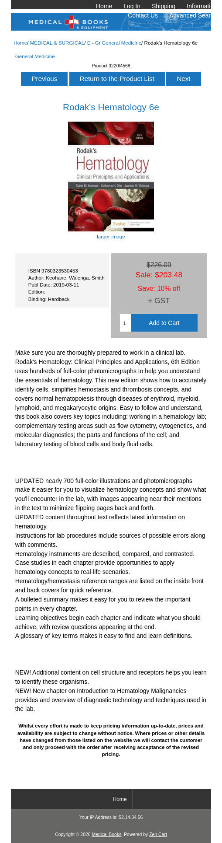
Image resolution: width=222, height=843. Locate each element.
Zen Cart (158, 834)
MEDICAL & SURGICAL (57, 42)
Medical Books (106, 834)
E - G (93, 42)
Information (202, 6)
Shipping (163, 6)
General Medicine (121, 42)
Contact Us (143, 15)
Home (104, 6)
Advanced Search (193, 15)
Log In (131, 6)
